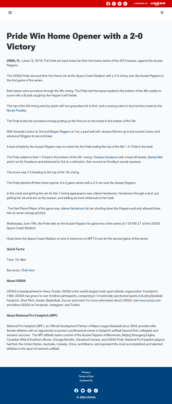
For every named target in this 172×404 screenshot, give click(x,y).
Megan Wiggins (60, 131)
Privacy (86, 372)
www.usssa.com (150, 300)
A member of (149, 4)
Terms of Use (86, 376)
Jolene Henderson (72, 208)
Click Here (28, 270)
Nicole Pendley (16, 110)
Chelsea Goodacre (105, 157)
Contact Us (86, 380)
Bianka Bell (155, 157)
